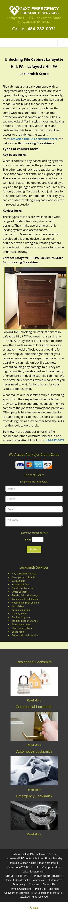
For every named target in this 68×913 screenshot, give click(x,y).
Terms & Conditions (20, 888)
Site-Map (54, 888)
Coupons (34, 884)
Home (8, 880)
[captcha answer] (38, 539)
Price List (40, 888)
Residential (21, 880)
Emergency (19, 884)
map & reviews (47, 862)
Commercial (38, 880)
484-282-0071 (42, 28)
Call (34, 907)
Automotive (55, 880)
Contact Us (49, 884)
